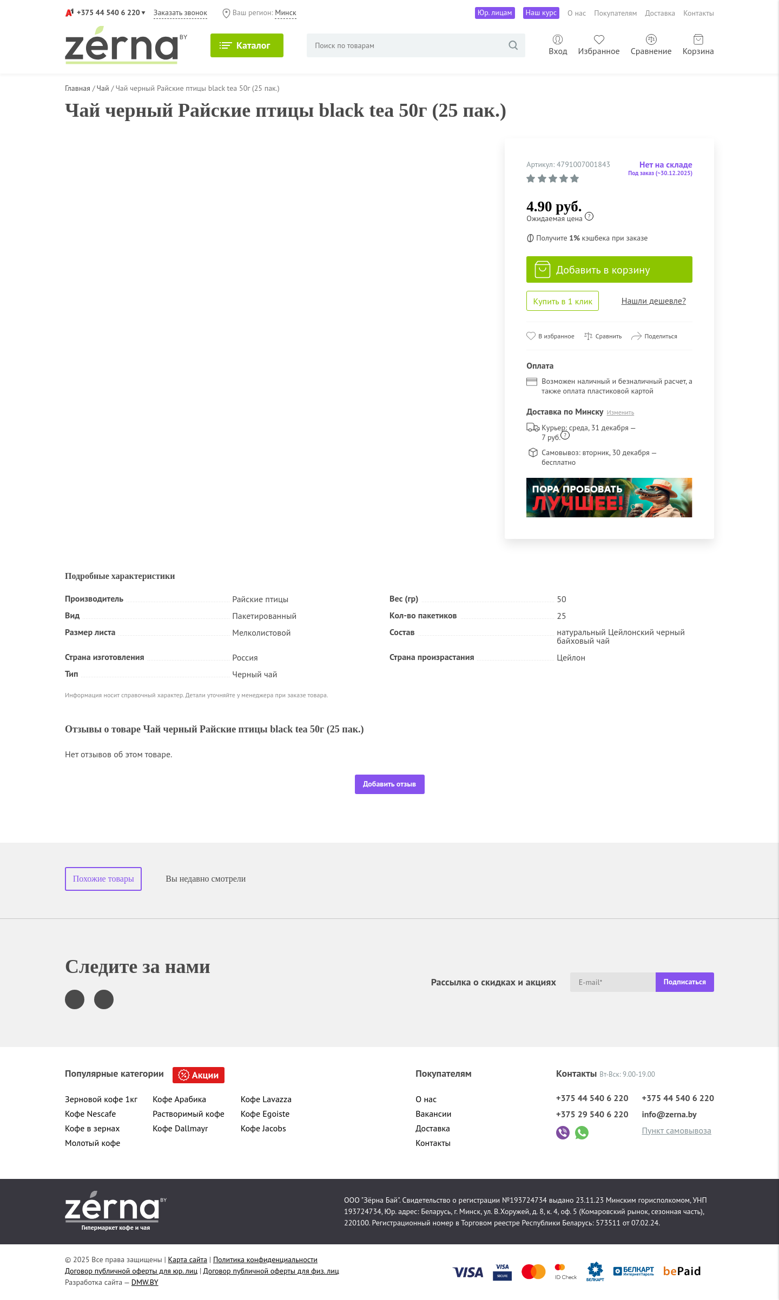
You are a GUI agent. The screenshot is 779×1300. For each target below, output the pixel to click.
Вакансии (433, 1113)
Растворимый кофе (189, 1113)
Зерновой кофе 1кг (101, 1099)
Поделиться (660, 336)
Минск (285, 12)
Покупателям (615, 13)
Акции (205, 1075)
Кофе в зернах (92, 1128)
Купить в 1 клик (562, 301)
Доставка (660, 13)
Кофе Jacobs (263, 1128)
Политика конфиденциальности (265, 1259)
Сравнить (609, 336)
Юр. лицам (495, 12)
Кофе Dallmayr (180, 1128)
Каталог (253, 45)
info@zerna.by (669, 1114)
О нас (576, 13)
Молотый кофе (93, 1142)
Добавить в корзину (592, 270)
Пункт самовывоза (676, 1130)
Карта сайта (188, 1259)
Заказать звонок (180, 12)
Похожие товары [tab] (103, 878)
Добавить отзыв (389, 784)
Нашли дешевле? (654, 300)
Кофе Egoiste (265, 1113)
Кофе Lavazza (266, 1099)
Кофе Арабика (179, 1099)
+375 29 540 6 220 (592, 1114)
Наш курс (541, 12)
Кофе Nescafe (90, 1113)
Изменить (621, 412)
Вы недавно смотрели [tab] (206, 878)
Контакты (698, 13)
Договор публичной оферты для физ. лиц (271, 1271)
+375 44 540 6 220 (108, 12)
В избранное (556, 336)
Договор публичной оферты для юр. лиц (131, 1271)
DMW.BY (145, 1282)
